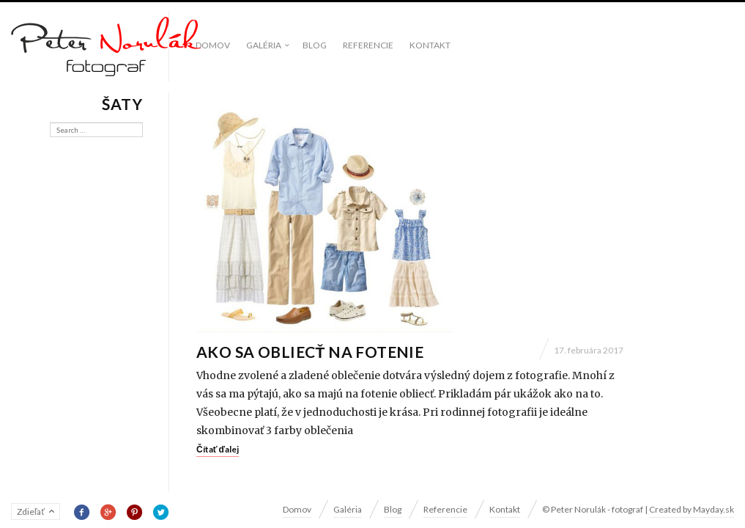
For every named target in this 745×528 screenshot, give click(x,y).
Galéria (263, 45)
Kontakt (430, 45)
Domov (213, 45)
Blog (315, 45)
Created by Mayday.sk (691, 509)
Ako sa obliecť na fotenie (309, 351)
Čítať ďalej (217, 449)
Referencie (368, 45)
